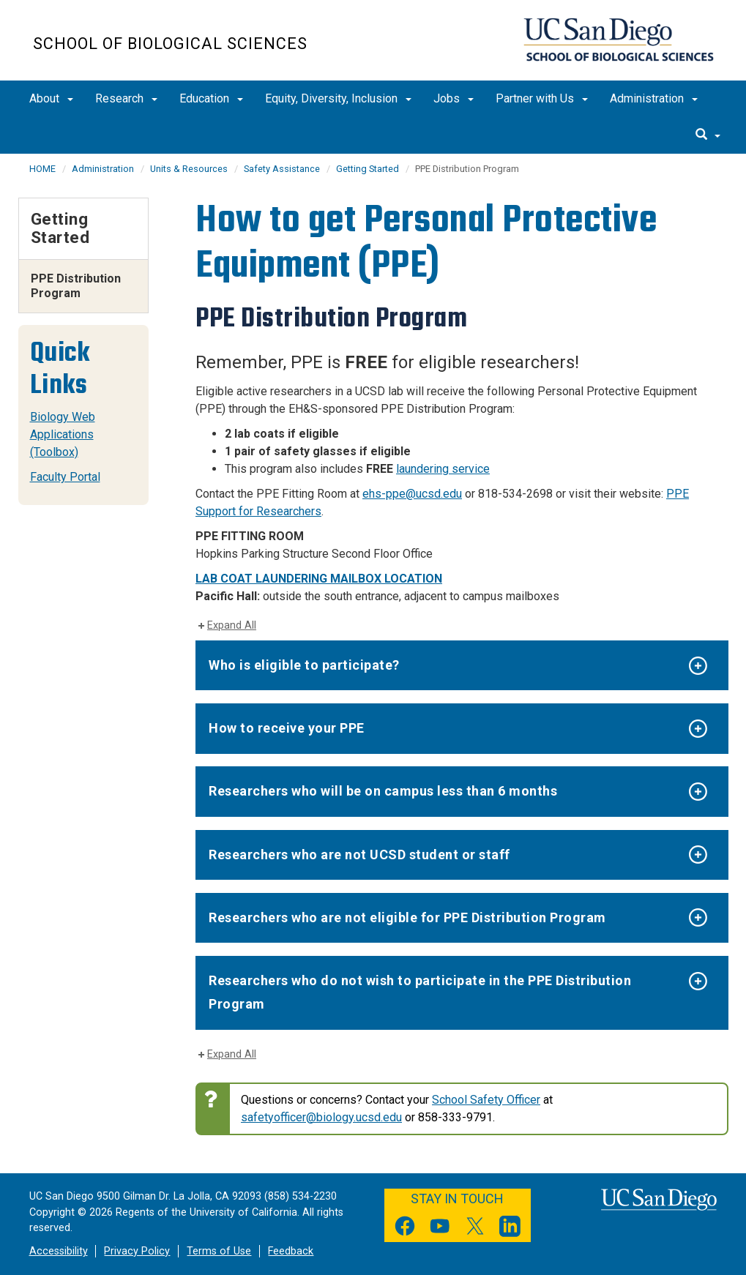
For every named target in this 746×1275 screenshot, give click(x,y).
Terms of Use (219, 1251)
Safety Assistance (282, 168)
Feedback (290, 1251)
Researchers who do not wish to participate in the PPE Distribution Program (420, 992)
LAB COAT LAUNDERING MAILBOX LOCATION (318, 579)
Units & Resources (189, 168)
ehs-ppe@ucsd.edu (412, 494)
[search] (707, 135)
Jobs (453, 98)
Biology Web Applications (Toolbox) (62, 434)
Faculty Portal (65, 477)
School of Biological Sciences (170, 43)
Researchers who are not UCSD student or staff (359, 854)
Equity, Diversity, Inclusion (338, 98)
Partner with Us (542, 98)
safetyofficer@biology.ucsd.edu (321, 1117)
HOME (42, 168)
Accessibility (58, 1251)
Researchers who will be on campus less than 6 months (383, 791)
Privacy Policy (137, 1251)
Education (211, 98)
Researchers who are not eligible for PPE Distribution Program (407, 917)
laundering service (443, 469)
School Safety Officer (486, 1100)
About (51, 98)
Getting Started (367, 168)
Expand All (231, 625)
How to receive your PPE (287, 728)
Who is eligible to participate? (304, 665)
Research (126, 98)
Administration (654, 98)
